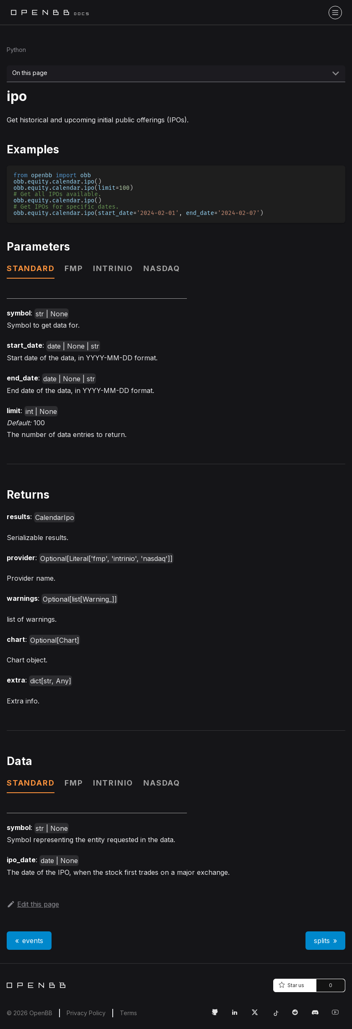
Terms (128, 1012)
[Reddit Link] (298, 1015)
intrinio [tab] (113, 268)
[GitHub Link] (218, 1015)
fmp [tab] (74, 268)
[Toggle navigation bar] (335, 12)
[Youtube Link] (338, 1015)
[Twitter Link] (258, 1015)
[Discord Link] (318, 1015)
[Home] (36, 985)
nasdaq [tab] (161, 268)
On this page (29, 72)
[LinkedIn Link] (238, 1015)
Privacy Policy (86, 1012)
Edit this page (33, 904)
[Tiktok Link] (278, 1015)
